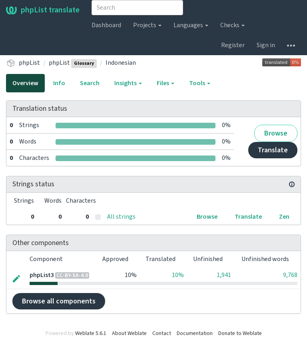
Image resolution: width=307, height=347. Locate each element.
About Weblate (129, 333)
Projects (147, 25)
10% (178, 275)
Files (165, 83)
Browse (275, 133)
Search (90, 83)
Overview (25, 83)
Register (233, 45)
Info (59, 83)
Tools (199, 83)
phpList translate (43, 10)
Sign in (266, 45)
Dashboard (106, 25)
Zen (284, 216)
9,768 (290, 275)
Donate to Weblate (240, 333)
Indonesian (121, 62)
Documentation (195, 333)
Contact (161, 333)
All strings (121, 216)
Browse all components (59, 301)
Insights (128, 83)
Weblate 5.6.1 (90, 333)
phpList (29, 62)
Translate (273, 150)
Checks (232, 25)
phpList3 (42, 275)
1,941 (224, 275)
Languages (190, 25)
